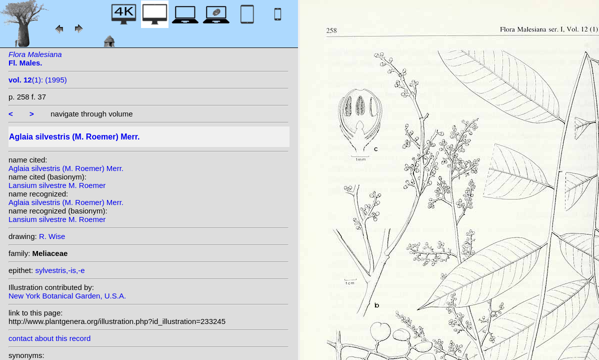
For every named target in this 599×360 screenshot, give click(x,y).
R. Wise (52, 236)
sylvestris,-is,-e (59, 270)
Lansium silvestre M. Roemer (57, 185)
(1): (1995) (37, 80)
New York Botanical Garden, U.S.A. (67, 296)
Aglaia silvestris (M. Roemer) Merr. (66, 168)
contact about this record (49, 338)
